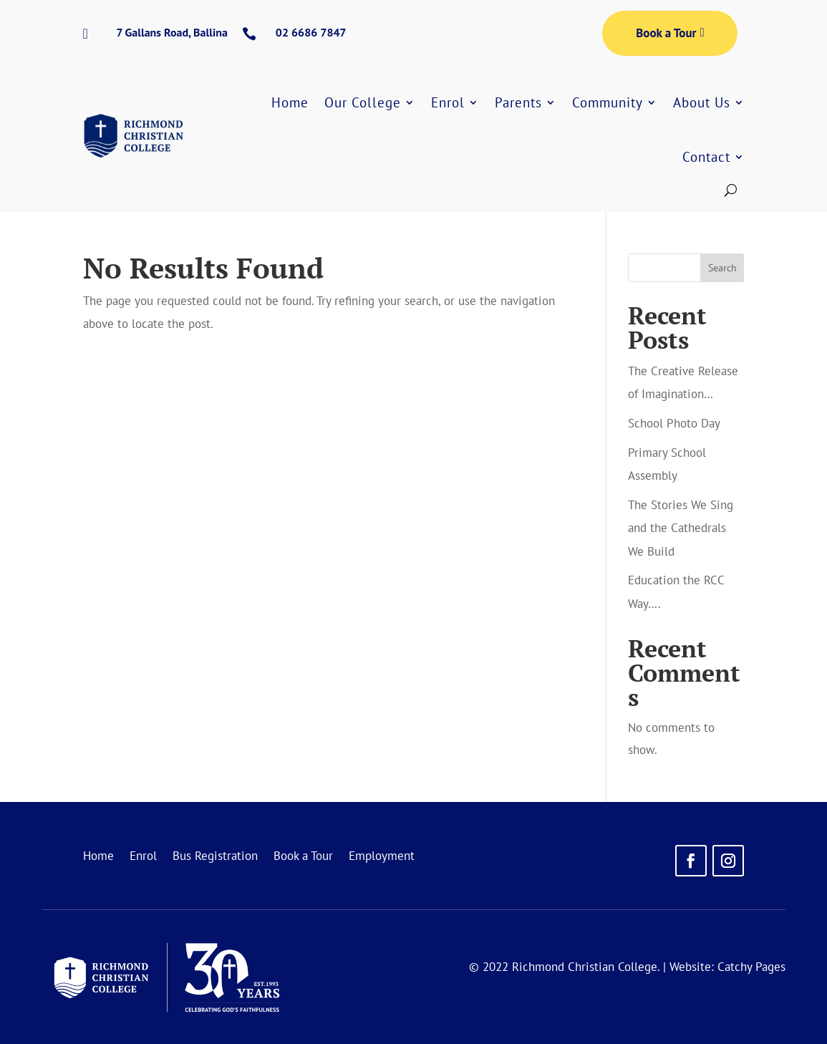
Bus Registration (215, 857)
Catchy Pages (751, 967)
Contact (706, 156)
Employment (382, 857)
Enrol (448, 102)
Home (290, 102)
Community (607, 102)
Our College (362, 102)
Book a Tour (666, 33)
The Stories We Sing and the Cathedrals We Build (680, 528)
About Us (701, 102)
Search (722, 267)
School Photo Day (674, 423)
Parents (518, 102)
